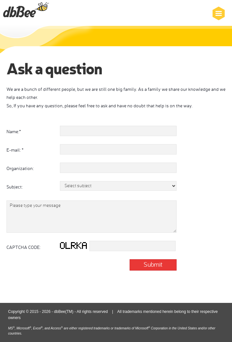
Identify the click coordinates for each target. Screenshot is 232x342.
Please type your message (91, 216)
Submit (153, 264)
